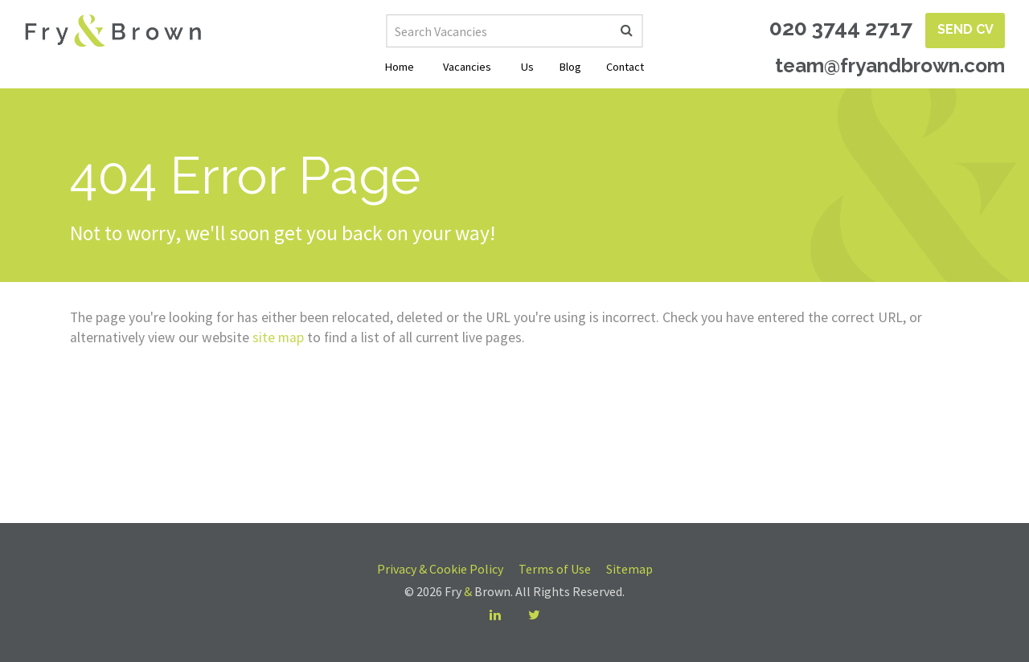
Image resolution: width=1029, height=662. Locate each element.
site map (278, 337)
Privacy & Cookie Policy (440, 569)
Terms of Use (555, 569)
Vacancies (467, 66)
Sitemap (629, 569)
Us (527, 66)
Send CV (965, 29)
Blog (570, 66)
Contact (625, 66)
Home (399, 66)
